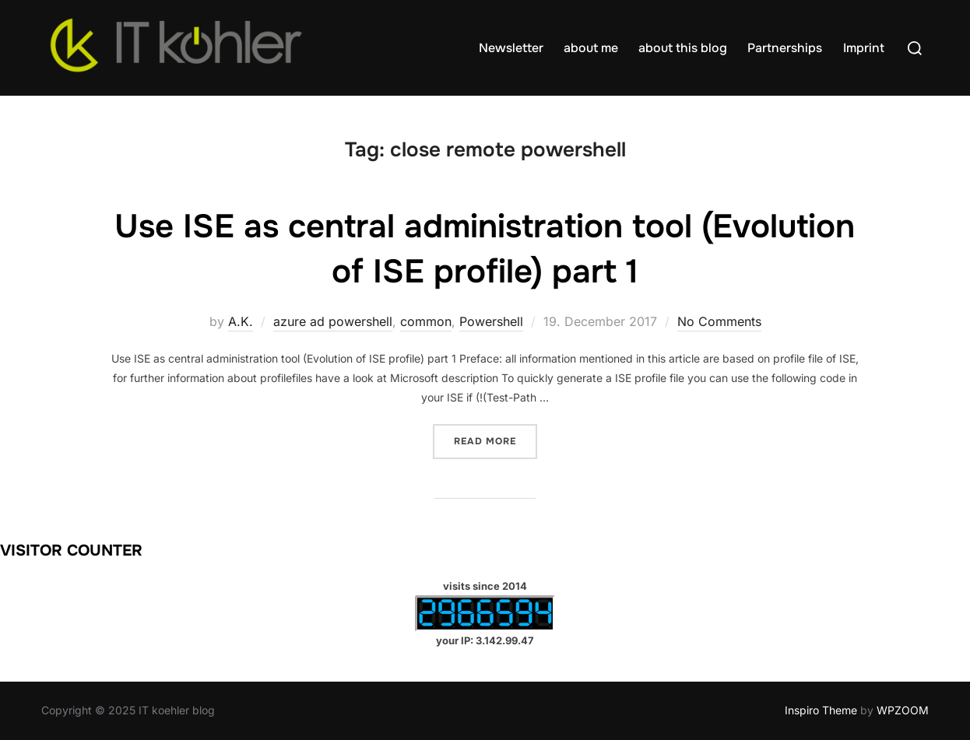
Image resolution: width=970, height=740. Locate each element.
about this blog (682, 48)
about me (591, 48)
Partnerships (784, 48)
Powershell (491, 321)
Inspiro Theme (821, 710)
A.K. (240, 321)
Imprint (863, 48)
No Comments (719, 321)
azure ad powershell (332, 321)
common (426, 321)
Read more (495, 440)
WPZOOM (903, 710)
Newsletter (511, 48)
